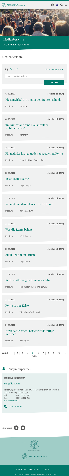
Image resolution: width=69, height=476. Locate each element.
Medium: (9, 106)
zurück (5, 353)
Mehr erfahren (15, 406)
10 (59, 353)
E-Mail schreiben (11, 400)
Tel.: (6, 395)
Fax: (6, 398)
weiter (34, 356)
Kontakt (46, 469)
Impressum (21, 469)
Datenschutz (35, 469)
